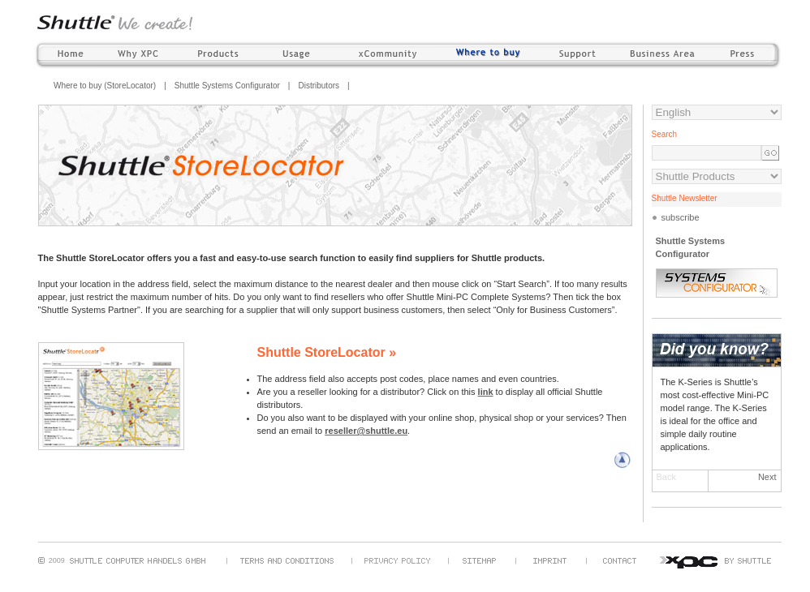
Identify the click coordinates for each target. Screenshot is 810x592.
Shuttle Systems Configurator (227, 85)
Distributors (318, 85)
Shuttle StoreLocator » (327, 352)
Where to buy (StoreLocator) (105, 85)
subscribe (680, 217)
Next (767, 477)
